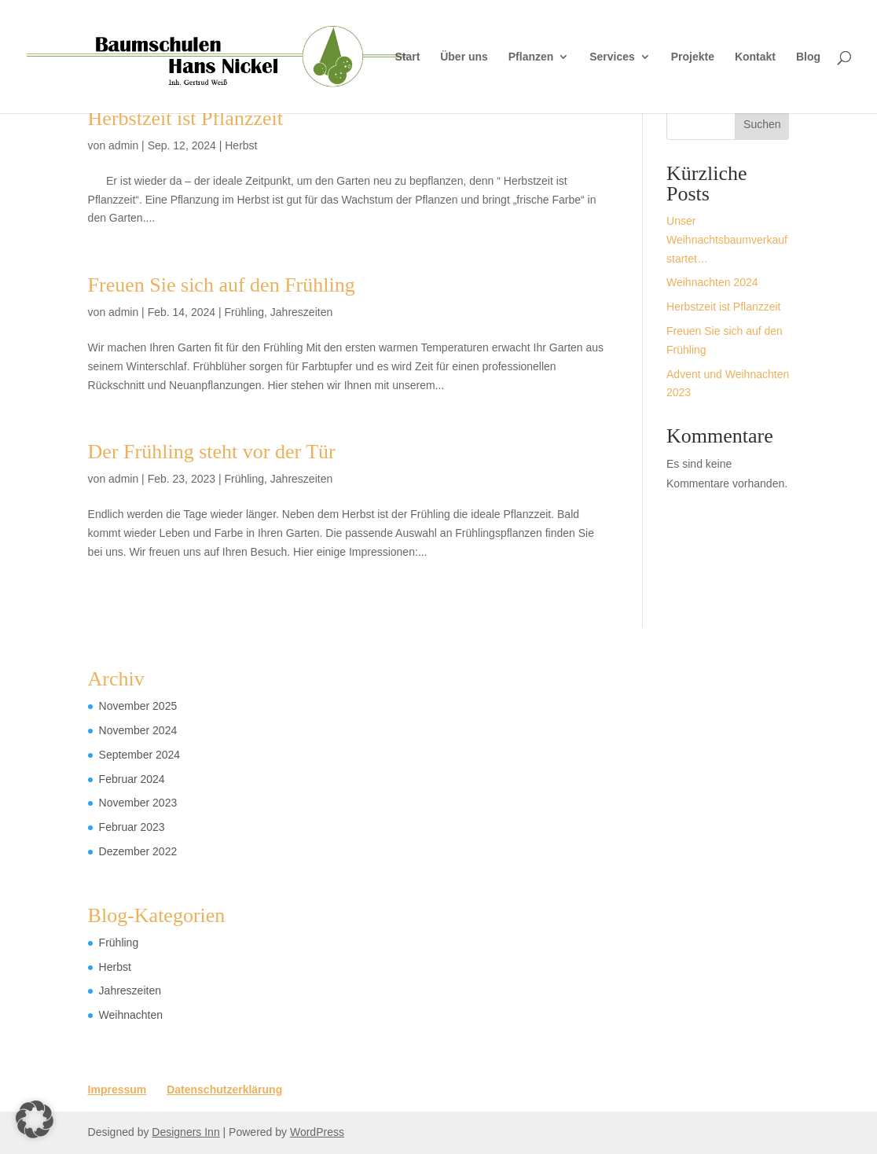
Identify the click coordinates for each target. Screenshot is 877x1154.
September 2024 (140, 754)
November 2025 (138, 706)
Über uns (464, 57)
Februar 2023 (132, 827)
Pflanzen (531, 57)
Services (612, 57)
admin (123, 145)
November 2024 (138, 730)
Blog (808, 57)
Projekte (692, 57)
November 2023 (138, 802)
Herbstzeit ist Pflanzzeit (185, 118)
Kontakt (755, 57)
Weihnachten (131, 1015)
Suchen (761, 124)
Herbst (241, 145)
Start (407, 57)
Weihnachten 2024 (712, 282)
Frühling (244, 312)
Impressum (117, 1089)
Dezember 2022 (138, 851)
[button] (34, 1119)
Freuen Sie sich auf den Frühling (221, 285)
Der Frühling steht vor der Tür (212, 451)
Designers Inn (185, 1132)
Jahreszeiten (301, 312)
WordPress (317, 1132)
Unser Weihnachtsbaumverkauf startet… (726, 240)
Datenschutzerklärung (224, 1089)
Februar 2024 (132, 779)
